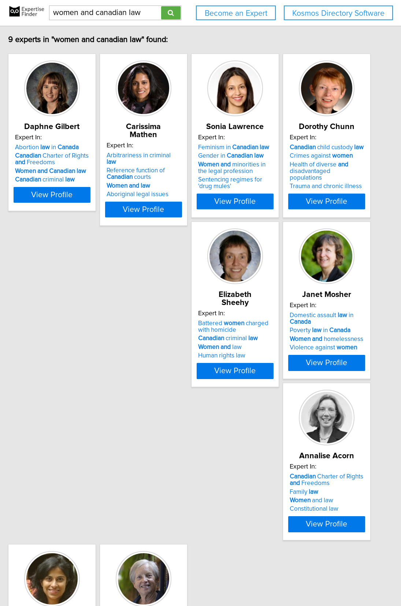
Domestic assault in (306, 315)
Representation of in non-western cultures (198, 503)
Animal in (182, 483)
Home (232, 579)
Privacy (252, 579)
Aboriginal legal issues (184, 179)
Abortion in (75, 147)
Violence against (296, 341)
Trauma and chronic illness (79, 347)
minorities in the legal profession (301, 168)
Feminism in (298, 147)
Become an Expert (236, 13)
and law (64, 507)
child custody (80, 315)
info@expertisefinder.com (191, 579)
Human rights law (176, 347)
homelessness (299, 332)
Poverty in (293, 323)
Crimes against (74, 323)
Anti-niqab (282, 483)
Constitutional (287, 491)
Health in (182, 491)
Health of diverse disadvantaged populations (80, 335)
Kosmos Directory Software (338, 13)
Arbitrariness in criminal (190, 147)
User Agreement (284, 579)
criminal (73, 179)
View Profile (88, 201)
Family (57, 498)
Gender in (295, 156)
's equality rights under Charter (304, 503)
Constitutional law (67, 515)
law (174, 339)
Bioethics (165, 515)
